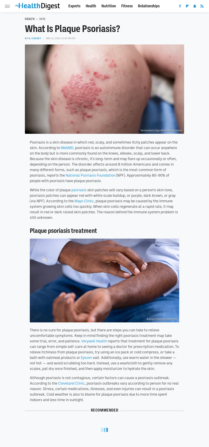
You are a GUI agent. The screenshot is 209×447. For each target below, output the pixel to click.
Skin (42, 19)
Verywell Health (94, 341)
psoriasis (79, 190)
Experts (74, 6)
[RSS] (202, 7)
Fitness (127, 6)
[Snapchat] (195, 7)
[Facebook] (180, 7)
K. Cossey (35, 38)
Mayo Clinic (84, 201)
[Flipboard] (187, 7)
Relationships (149, 6)
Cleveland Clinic (71, 383)
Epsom (86, 357)
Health (91, 6)
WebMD (67, 147)
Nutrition (108, 6)
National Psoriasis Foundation (90, 175)
